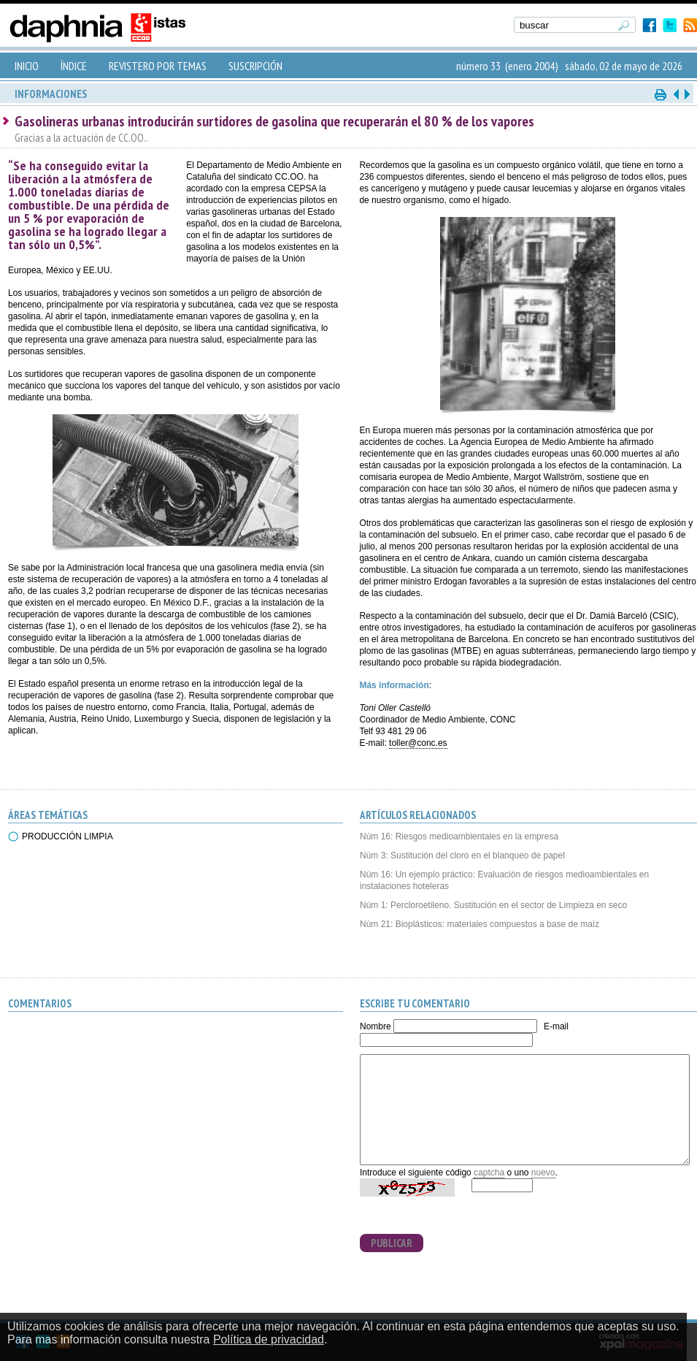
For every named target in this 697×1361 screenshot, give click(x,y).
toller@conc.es (418, 743)
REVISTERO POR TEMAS (158, 65)
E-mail (556, 1026)
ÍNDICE (74, 65)
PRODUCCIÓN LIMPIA (67, 836)
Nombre (375, 1026)
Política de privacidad (268, 1339)
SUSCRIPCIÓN (255, 65)
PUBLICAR (391, 1243)
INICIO (27, 65)
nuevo (543, 1172)
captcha (489, 1172)
